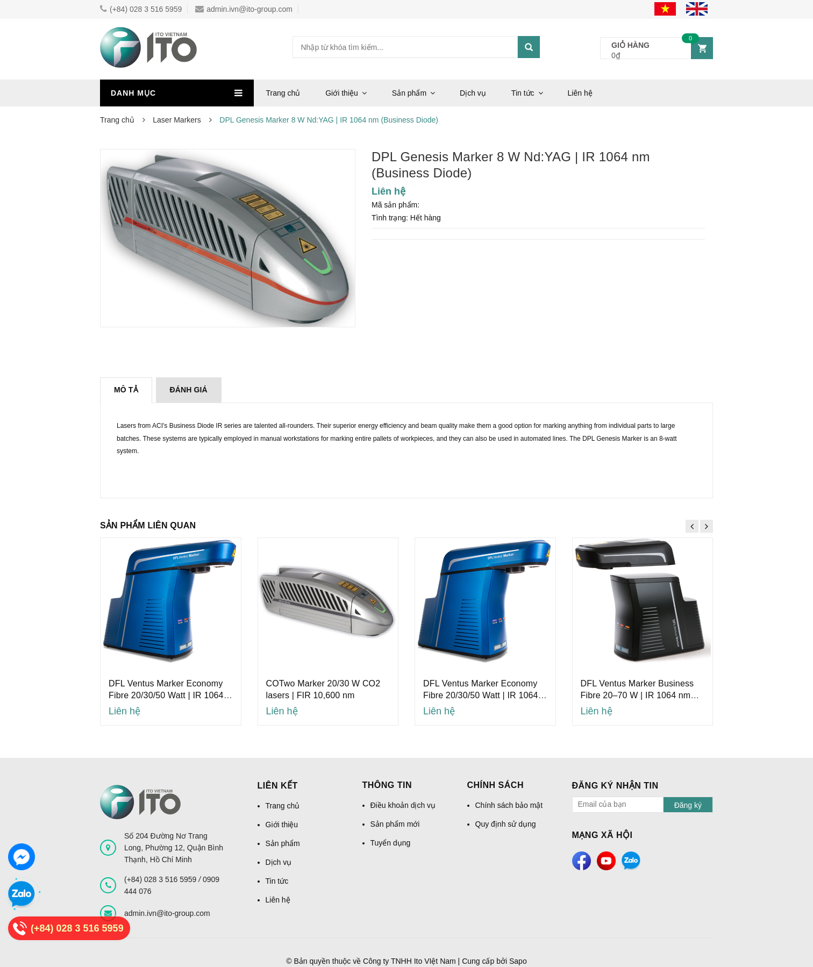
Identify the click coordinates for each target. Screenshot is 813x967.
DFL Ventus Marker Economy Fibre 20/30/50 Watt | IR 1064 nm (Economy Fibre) (166, 695)
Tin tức (522, 93)
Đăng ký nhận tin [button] (615, 785)
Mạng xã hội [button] (602, 835)
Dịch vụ (473, 93)
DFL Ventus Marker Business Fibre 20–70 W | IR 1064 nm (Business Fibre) (637, 695)
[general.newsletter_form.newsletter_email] (618, 805)
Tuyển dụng (390, 843)
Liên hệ (580, 93)
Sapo (518, 961)
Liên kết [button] (278, 785)
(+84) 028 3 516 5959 (141, 9)
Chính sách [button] (495, 785)
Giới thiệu (341, 93)
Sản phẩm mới (395, 824)
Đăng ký (688, 805)
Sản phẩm (409, 93)
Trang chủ (283, 93)
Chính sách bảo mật (509, 805)
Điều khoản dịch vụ (403, 805)
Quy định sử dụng (505, 824)
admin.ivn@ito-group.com (244, 9)
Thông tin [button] (387, 785)
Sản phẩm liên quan (148, 525)
